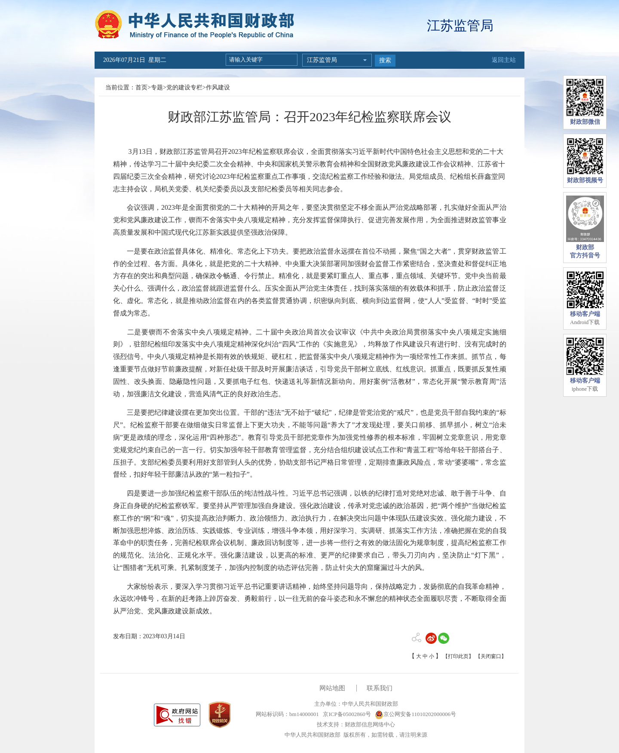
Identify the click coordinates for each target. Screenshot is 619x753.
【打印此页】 (458, 656)
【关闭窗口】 (490, 656)
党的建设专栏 (184, 87)
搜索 (385, 60)
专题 (157, 87)
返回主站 (504, 60)
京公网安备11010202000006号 (415, 714)
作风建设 (218, 87)
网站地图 (332, 688)
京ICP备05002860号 (346, 714)
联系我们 (379, 688)
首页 (141, 87)
